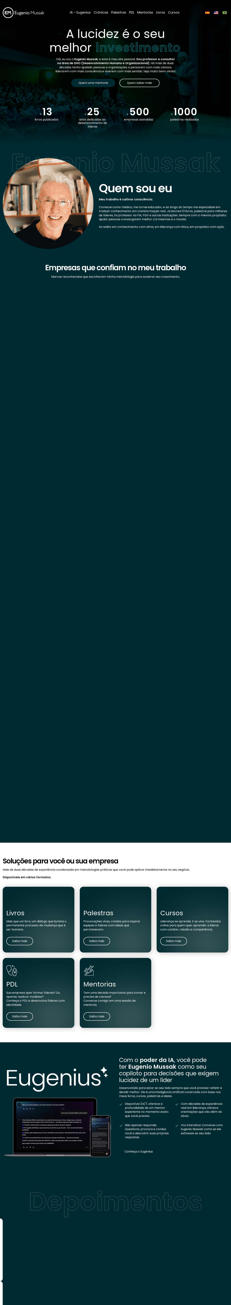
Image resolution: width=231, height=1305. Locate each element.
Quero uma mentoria (93, 83)
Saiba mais (19, 941)
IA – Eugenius (80, 12)
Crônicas (101, 12)
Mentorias (145, 12)
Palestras (118, 12)
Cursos (174, 12)
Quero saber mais (139, 83)
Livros (160, 12)
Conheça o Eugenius (139, 1151)
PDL (131, 12)
